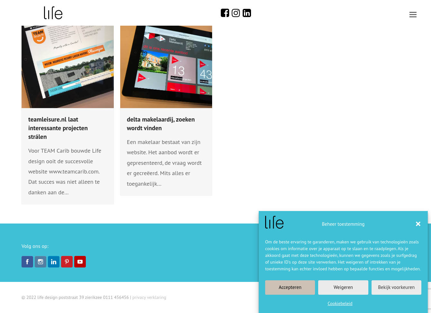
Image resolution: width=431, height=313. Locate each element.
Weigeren (343, 287)
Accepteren (290, 287)
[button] (418, 224)
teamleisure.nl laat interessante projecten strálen (58, 127)
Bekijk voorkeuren (396, 287)
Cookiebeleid (340, 303)
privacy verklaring (149, 297)
